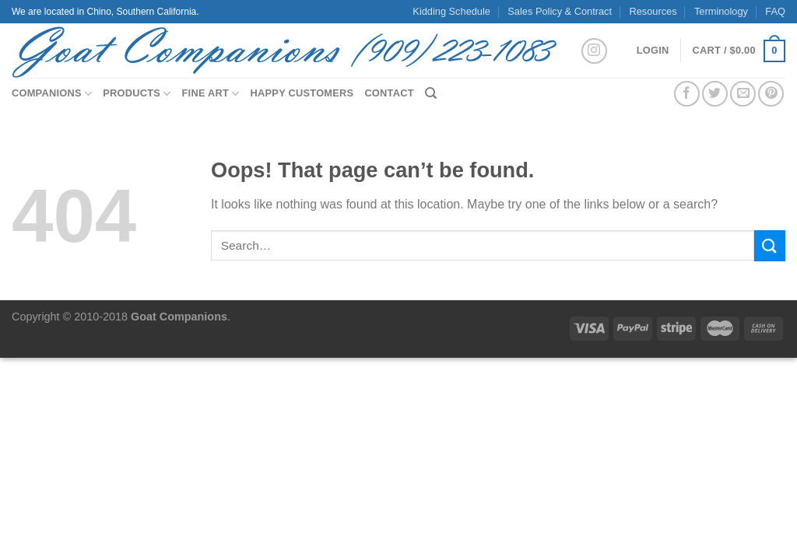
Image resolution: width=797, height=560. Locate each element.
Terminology (721, 11)
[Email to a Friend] (743, 94)
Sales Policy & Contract (559, 11)
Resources (652, 11)
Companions (52, 93)
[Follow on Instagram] (594, 51)
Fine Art (211, 93)
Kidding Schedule (451, 11)
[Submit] (769, 245)
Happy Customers (302, 93)
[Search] (431, 93)
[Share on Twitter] (715, 94)
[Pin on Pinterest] (771, 94)
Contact (388, 93)
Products (136, 93)
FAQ (775, 11)
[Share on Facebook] (687, 94)
